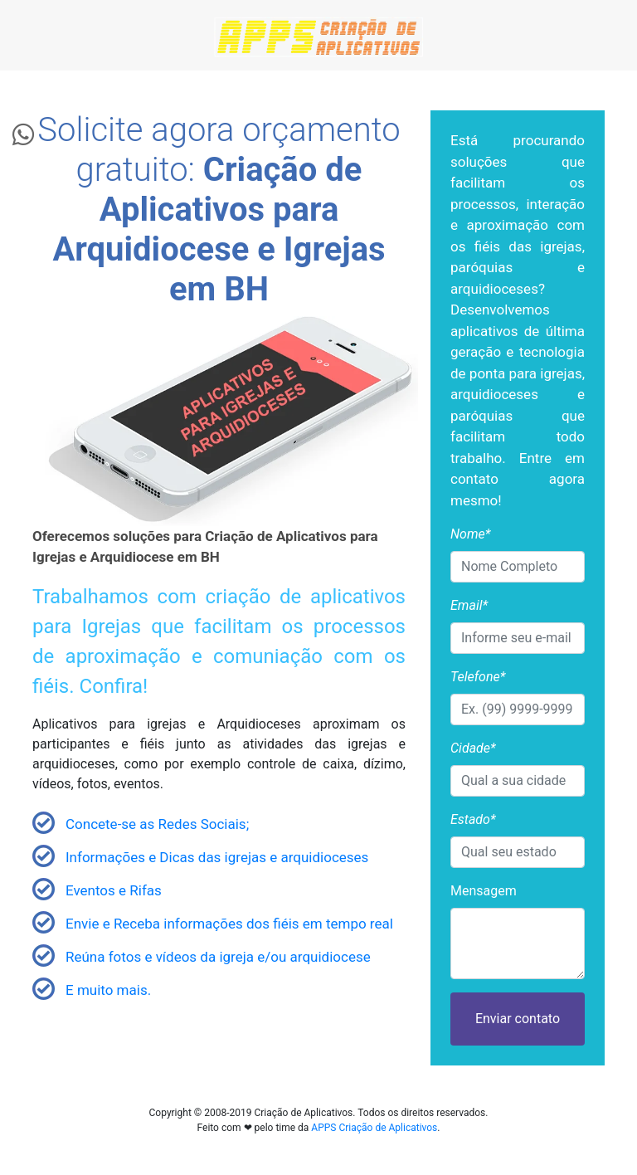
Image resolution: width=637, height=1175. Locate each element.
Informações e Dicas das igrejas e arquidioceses (217, 857)
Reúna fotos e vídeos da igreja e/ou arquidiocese (218, 956)
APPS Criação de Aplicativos (374, 1128)
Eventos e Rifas (114, 890)
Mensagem (483, 891)
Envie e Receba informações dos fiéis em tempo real (229, 923)
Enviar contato (517, 1018)
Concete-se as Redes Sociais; (157, 824)
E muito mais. (108, 990)
